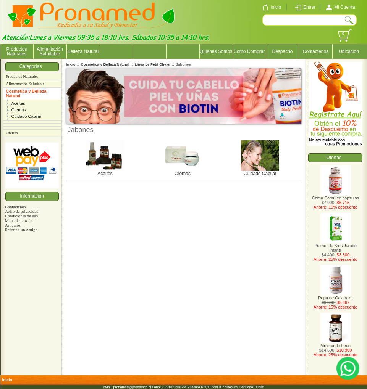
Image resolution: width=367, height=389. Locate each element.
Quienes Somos (216, 51)
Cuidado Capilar (26, 116)
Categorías (31, 66)
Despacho (282, 51)
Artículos (13, 225)
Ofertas (12, 133)
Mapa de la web (18, 220)
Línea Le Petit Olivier (153, 64)
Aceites (18, 103)
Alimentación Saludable (50, 51)
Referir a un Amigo (21, 229)
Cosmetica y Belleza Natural (26, 93)
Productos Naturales (16, 51)
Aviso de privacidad (22, 211)
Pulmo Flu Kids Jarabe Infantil (335, 246)
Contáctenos (315, 51)
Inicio (71, 64)
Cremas (18, 110)
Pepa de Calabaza (335, 296)
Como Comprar (249, 51)
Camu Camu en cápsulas (335, 196)
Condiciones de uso (21, 216)
